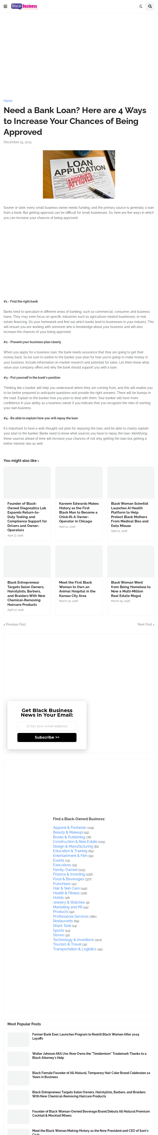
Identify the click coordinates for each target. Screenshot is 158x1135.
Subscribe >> (47, 737)
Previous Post (16, 624)
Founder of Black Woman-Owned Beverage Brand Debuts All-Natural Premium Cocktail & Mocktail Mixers (91, 1113)
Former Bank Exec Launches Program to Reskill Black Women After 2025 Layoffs (85, 1036)
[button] (5, 6)
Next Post (145, 624)
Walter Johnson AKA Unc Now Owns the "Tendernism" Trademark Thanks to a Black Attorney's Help (89, 1056)
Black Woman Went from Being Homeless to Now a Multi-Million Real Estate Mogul (131, 589)
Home (8, 100)
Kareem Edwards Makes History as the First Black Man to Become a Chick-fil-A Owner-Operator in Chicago (79, 512)
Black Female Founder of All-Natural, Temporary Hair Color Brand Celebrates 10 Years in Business (91, 1075)
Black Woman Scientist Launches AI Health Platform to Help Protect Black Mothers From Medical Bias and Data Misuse (130, 515)
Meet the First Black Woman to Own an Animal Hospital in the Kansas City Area (77, 589)
